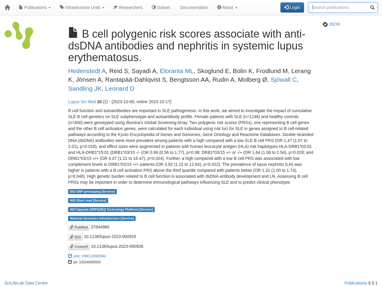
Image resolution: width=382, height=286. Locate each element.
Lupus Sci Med (82, 101)
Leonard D (119, 88)
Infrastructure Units (82, 7)
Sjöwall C (284, 79)
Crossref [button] (79, 247)
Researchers (127, 7)
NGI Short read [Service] (88, 200)
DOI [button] (75, 237)
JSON (331, 24)
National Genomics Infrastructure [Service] (102, 218)
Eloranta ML (177, 70)
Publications (35, 7)
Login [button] (292, 7)
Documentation (193, 7)
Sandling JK (85, 88)
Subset (161, 7)
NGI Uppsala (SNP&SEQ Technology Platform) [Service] (111, 209)
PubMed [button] (79, 227)
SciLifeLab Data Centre (26, 283)
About (227, 7)
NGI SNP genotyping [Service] (92, 191)
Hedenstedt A (87, 70)
